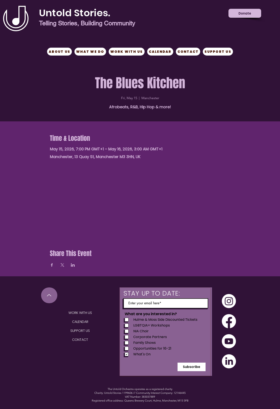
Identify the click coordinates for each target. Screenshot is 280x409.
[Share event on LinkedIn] (73, 265)
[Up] (49, 295)
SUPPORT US (80, 330)
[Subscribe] (192, 367)
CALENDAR (80, 321)
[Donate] (244, 13)
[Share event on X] (62, 265)
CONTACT (80, 339)
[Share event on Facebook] (52, 265)
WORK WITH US (80, 312)
